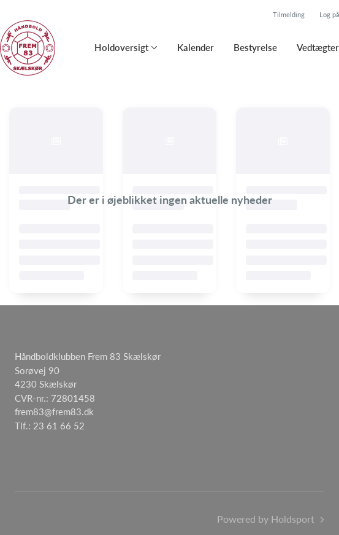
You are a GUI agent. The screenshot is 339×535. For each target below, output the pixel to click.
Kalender (195, 47)
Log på (329, 14)
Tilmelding (289, 14)
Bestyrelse (255, 47)
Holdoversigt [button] (121, 47)
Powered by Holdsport (265, 519)
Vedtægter (318, 47)
